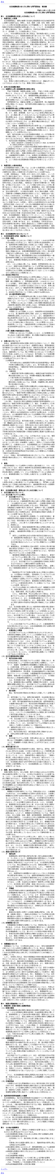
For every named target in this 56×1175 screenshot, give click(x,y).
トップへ (4, 1169)
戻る (2, 2)
